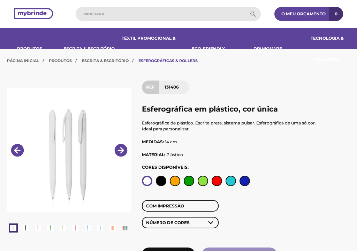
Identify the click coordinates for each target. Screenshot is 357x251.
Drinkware (267, 48)
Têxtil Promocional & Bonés (149, 49)
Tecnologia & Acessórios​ (327, 49)
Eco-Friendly (208, 48)
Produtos (29, 48)
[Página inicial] (33, 14)
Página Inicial (23, 60)
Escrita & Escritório (89, 48)
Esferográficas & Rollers (168, 60)
